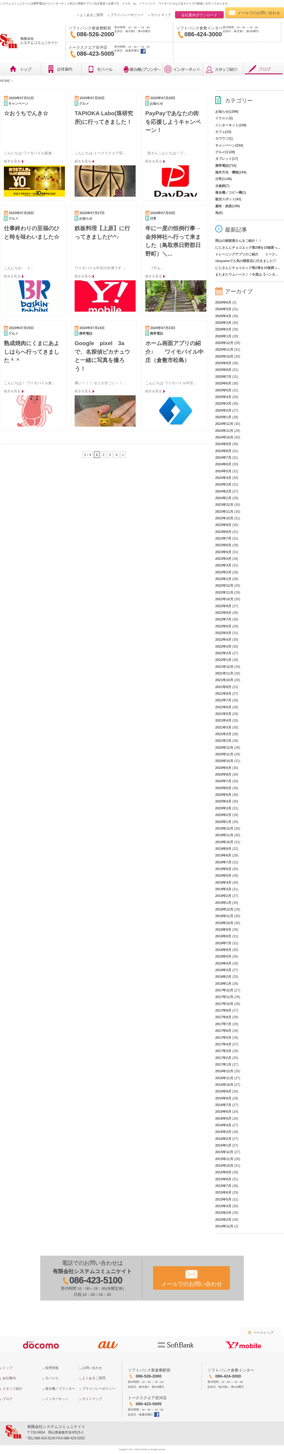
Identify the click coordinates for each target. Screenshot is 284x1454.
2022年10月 (224, 599)
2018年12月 (224, 909)
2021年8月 (223, 694)
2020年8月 (223, 774)
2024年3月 (223, 484)
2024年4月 (223, 478)
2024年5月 (223, 471)
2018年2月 (223, 977)
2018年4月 (223, 963)
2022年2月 (223, 653)
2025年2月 (223, 410)
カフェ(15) (223, 132)
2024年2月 (223, 491)
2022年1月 (223, 660)
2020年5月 (223, 795)
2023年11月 (224, 512)
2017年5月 (223, 1038)
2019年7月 (223, 862)
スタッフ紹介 (12, 1388)
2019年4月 (223, 882)
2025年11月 (224, 350)
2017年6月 (223, 1031)
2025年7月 (223, 377)
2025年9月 (223, 363)
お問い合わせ (92, 1368)
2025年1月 (223, 417)
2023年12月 (224, 505)
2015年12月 (224, 1152)
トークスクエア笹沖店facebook (143, 51)
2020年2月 (223, 815)
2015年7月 (223, 1186)
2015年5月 (223, 1199)
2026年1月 (223, 336)
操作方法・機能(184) (231, 172)
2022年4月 (223, 640)
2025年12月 (224, 343)
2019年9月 (223, 849)
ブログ (263, 69)
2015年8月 (223, 1179)
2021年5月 (223, 714)
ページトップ (263, 1333)
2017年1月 (223, 1064)
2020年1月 (223, 822)
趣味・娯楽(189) (227, 206)
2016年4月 (223, 1125)
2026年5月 (223, 309)
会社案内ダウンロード (199, 15)
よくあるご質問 (91, 15)
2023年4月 (223, 559)
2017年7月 (223, 1024)
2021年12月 (224, 667)
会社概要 (61, 69)
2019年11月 (224, 835)
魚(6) (219, 213)
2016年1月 (223, 1145)
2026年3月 (223, 323)
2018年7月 (223, 943)
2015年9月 (223, 1172)
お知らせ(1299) (226, 112)
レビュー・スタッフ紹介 (223, 69)
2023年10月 (224, 518)
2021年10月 (224, 680)
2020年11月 (224, 754)
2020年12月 (224, 748)
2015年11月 (224, 1159)
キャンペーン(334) (229, 145)
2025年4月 (223, 397)
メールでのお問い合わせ (258, 13)
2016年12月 (224, 1071)
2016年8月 (223, 1098)
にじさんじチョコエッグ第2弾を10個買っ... (247, 248)
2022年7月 (223, 619)
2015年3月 (223, 1213)
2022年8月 (223, 613)
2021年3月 (223, 727)
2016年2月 (223, 1139)
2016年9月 (223, 1091)
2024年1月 (223, 498)
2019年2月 (223, 896)
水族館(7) (222, 186)
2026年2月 (223, 329)
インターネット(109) (231, 125)
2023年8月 (223, 532)
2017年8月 (223, 1017)
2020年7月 (223, 781)
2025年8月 (223, 370)
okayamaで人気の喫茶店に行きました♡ (245, 261)
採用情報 (52, 1368)
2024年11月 (224, 431)
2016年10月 (224, 1085)
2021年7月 (223, 700)
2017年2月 (223, 1058)
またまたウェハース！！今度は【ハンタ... (246, 274)
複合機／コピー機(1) (230, 192)
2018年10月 (224, 923)
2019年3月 (223, 889)
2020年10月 (224, 761)
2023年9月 (223, 525)
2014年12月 (224, 1226)
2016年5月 (223, 1118)
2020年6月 (223, 788)
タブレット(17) (226, 159)
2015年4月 (223, 1206)
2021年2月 (223, 734)
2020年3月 (223, 808)
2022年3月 (223, 646)
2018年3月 (223, 970)
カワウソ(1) (224, 138)
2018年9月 (223, 930)
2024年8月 (223, 451)
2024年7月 (223, 458)
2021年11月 (224, 673)
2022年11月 (224, 592)
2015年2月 (223, 1220)
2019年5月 (223, 876)
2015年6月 (223, 1192)
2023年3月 (223, 565)
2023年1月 (223, 579)
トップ (20, 69)
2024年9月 (223, 444)
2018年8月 (223, 936)
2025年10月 (224, 356)
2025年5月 (223, 390)
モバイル (101, 69)
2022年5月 (223, 633)
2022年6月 (223, 626)
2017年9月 (223, 1010)
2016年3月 (223, 1132)
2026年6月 (223, 302)
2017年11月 (224, 997)
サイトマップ (161, 15)
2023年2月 (223, 572)
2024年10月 (224, 437)
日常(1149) (223, 179)
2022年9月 (223, 606)
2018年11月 (224, 916)
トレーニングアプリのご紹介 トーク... (246, 254)
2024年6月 (223, 464)
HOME (5, 81)
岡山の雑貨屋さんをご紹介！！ (238, 241)
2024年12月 (224, 424)
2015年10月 (224, 1166)
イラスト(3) (224, 118)
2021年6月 (223, 707)
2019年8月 (223, 855)
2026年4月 (223, 316)
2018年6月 (223, 950)
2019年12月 (224, 828)
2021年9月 (223, 687)
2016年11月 (224, 1078)
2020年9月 (223, 768)
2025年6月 (223, 383)
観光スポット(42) (228, 199)
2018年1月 (223, 984)
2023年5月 (223, 552)
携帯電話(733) (226, 166)
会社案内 (9, 1378)
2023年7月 (223, 538)
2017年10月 (224, 1004)
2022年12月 (224, 586)
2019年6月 (223, 869)
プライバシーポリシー (127, 15)
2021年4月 (223, 720)
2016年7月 (223, 1105)
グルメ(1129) (225, 152)
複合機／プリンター (142, 69)
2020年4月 (223, 801)
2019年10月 (224, 842)
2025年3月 (223, 404)
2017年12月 (224, 990)
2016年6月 (223, 1112)
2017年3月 (223, 1051)
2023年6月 (223, 545)
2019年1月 (223, 903)
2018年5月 (223, 956)
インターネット (182, 69)
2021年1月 (223, 741)
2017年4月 (223, 1044)
